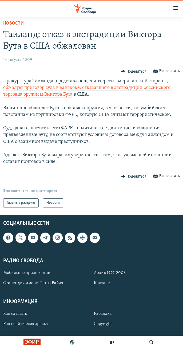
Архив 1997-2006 (110, 273)
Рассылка (103, 314)
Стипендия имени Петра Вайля (33, 283)
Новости (13, 23)
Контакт (102, 283)
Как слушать (15, 314)
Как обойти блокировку (25, 324)
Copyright (103, 324)
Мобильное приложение (26, 273)
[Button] (133, 71)
